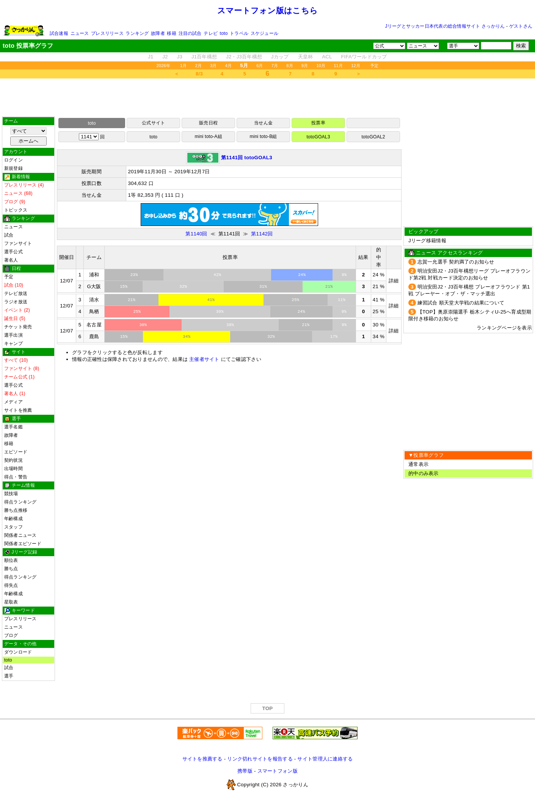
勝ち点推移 (15, 510)
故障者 (158, 33)
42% (217, 275)
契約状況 (13, 460)
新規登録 (13, 168)
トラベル (239, 33)
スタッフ (13, 527)
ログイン (13, 160)
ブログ (11, 635)
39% (220, 311)
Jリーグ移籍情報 (427, 240)
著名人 (11, 260)
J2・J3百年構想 (244, 57)
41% (211, 300)
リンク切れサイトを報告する (259, 759)
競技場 (11, 493)
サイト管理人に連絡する (325, 759)
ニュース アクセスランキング (449, 253)
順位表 (11, 560)
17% (334, 336)
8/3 (199, 74)
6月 (259, 65)
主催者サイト (204, 359)
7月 (274, 65)
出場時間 (13, 468)
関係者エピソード (22, 543)
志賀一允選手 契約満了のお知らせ (455, 262)
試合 (8, 235)
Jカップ (280, 57)
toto (224, 33)
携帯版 (245, 771)
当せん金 (263, 122)
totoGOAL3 (318, 137)
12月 (355, 65)
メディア (13, 402)
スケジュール (264, 33)
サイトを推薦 (18, 410)
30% (143, 325)
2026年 (163, 65)
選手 (8, 676)
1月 (183, 65)
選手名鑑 (13, 427)
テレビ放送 (15, 293)
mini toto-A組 (208, 136)
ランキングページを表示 (504, 328)
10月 (320, 65)
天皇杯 (305, 57)
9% (344, 275)
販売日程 (208, 122)
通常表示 (418, 464)
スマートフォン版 (277, 771)
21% (329, 286)
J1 (150, 57)
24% (302, 275)
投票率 (318, 122)
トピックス (15, 210)
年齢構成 (13, 518)
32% (183, 286)
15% (123, 286)
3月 (213, 65)
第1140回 (196, 234)
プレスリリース (107, 33)
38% (230, 325)
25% (295, 300)
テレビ (211, 33)
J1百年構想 (204, 57)
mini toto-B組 (263, 136)
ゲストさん (520, 26)
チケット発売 (18, 326)
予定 (374, 65)
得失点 (11, 585)
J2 (165, 57)
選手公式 (13, 251)
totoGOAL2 (373, 137)
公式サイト (153, 122)
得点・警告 (15, 477)
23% (134, 275)
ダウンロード (18, 652)
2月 (198, 65)
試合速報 (59, 33)
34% (186, 336)
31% (263, 286)
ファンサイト (18, 243)
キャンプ (13, 343)
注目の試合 (190, 33)
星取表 (11, 602)
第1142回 (262, 234)
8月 (289, 65)
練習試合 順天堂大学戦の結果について (461, 303)
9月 (304, 65)
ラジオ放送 (15, 301)
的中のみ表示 (423, 473)
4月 (228, 65)
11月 (338, 65)
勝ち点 (11, 568)
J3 (179, 57)
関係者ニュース (20, 535)
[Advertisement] (268, 97)
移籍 (171, 33)
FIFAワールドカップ (364, 57)
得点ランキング (20, 502)
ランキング (137, 33)
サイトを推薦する (202, 759)
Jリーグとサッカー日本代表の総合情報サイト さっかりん (445, 26)
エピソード (15, 452)
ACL (327, 57)
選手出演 (13, 335)
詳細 (394, 281)
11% (341, 300)
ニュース (80, 33)
